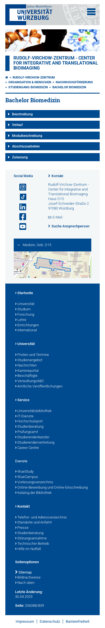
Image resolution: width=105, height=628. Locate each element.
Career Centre (27, 448)
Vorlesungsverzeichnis (34, 482)
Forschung (24, 314)
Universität (24, 304)
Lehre (20, 320)
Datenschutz (50, 621)
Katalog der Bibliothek (33, 493)
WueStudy (24, 471)
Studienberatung (29, 426)
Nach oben (24, 583)
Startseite (24, 293)
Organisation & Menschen (29, 82)
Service (22, 400)
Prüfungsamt (26, 432)
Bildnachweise (28, 577)
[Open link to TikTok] (20, 197)
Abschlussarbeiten (26, 146)
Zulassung (20, 157)
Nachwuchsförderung (74, 82)
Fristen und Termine (32, 355)
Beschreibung (22, 114)
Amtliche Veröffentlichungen (38, 386)
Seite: (19, 605)
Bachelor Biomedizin (69, 87)
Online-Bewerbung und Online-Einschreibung (51, 487)
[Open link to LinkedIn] (20, 207)
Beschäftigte (26, 376)
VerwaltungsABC (29, 381)
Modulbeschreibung (27, 136)
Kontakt (57, 176)
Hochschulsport (29, 421)
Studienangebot (28, 360)
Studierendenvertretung (34, 442)
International (26, 330)
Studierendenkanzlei (32, 437)
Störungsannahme (31, 538)
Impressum (25, 621)
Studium (23, 309)
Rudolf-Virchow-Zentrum (34, 77)
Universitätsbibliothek (33, 411)
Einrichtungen (27, 325)
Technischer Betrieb (32, 543)
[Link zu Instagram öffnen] (20, 187)
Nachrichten (26, 365)
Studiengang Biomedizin (28, 87)
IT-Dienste (24, 416)
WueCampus (26, 477)
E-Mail (57, 217)
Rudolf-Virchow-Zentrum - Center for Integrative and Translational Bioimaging (55, 63)
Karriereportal (27, 371)
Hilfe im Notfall (28, 549)
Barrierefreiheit (77, 621)
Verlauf (17, 125)
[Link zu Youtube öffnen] (20, 227)
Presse (22, 528)
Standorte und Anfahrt (33, 522)
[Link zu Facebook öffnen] (20, 217)
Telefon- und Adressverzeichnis (41, 517)
